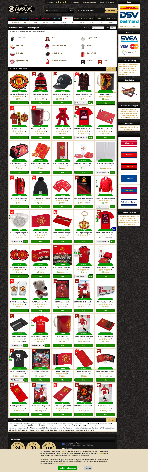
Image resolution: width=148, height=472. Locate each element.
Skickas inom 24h (89, 2)
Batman (122, 64)
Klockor (129, 113)
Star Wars (131, 72)
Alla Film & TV (124, 74)
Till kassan (111, 10)
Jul (54, 22)
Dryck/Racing (89, 18)
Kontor (82, 22)
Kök (73, 22)
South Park (123, 72)
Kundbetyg (57, 2)
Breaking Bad (124, 66)
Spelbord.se (111, 18)
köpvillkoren (60, 463)
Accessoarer (15, 22)
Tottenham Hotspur (129, 202)
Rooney (122, 222)
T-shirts (123, 117)
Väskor (110, 22)
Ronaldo (135, 220)
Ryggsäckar (132, 115)
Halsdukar (124, 111)
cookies (64, 451)
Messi (122, 220)
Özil (133, 224)
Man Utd (67, 18)
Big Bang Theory (132, 64)
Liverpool (45, 18)
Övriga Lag (78, 18)
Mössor (136, 113)
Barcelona (35, 18)
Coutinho (135, 216)
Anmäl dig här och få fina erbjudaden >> (129, 128)
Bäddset (133, 109)
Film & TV (100, 18)
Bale (121, 216)
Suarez (136, 222)
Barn (25, 22)
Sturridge (129, 222)
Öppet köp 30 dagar (107, 2)
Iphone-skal (133, 111)
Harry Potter (130, 68)
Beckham (127, 216)
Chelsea (24, 18)
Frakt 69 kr (75, 2)
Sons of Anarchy (130, 70)
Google (101, 453)
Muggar (124, 115)
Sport (101, 22)
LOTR (121, 70)
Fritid (92, 22)
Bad (35, 22)
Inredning (45, 22)
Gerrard (124, 218)
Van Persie (127, 224)
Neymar (128, 220)
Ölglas (135, 117)
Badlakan (125, 109)
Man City (56, 18)
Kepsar (122, 113)
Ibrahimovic (132, 218)
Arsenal (13, 18)
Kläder (63, 22)
